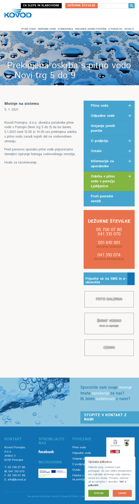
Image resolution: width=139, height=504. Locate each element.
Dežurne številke (82, 5)
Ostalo (129, 29)
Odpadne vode (47, 29)
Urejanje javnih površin (90, 29)
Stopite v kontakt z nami (105, 417)
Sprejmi (99, 493)
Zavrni (122, 493)
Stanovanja (65, 29)
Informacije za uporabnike (102, 164)
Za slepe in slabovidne (41, 5)
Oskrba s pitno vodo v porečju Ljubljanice (103, 181)
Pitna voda (28, 29)
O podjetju (115, 29)
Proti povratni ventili (102, 199)
